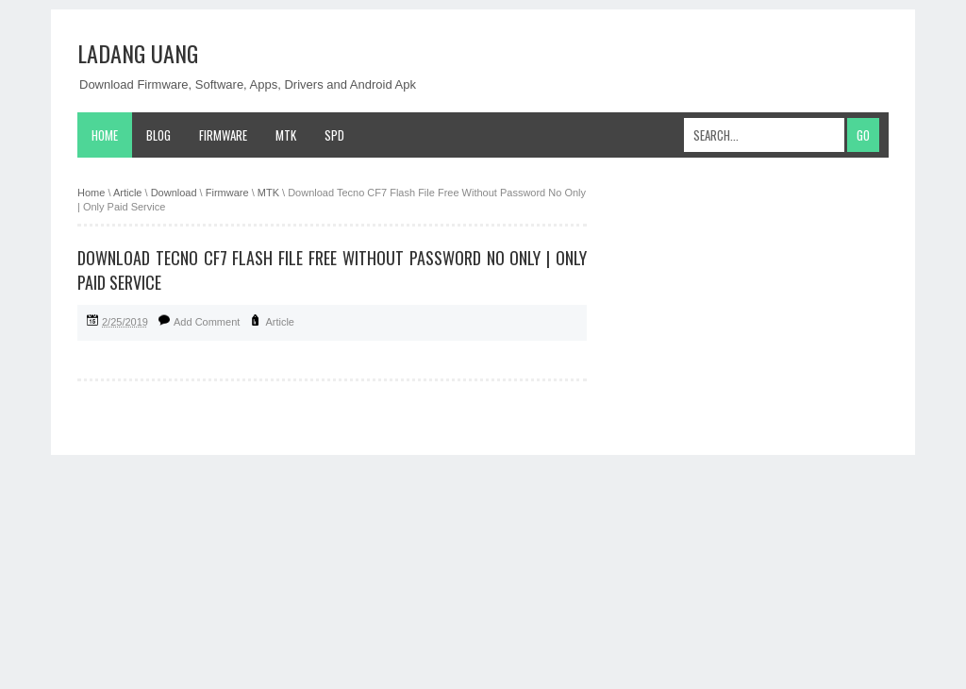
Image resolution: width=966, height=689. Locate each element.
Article (279, 322)
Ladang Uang (137, 53)
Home (105, 135)
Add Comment (207, 322)
